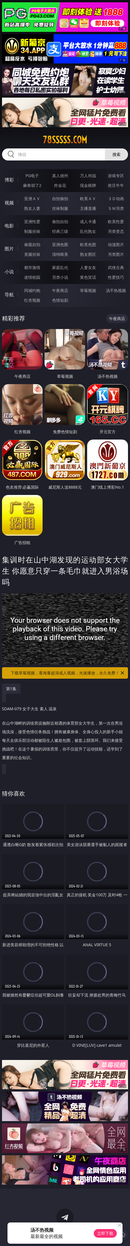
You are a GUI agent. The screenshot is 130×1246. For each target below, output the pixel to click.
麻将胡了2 (32, 185)
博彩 (9, 180)
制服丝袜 (32, 231)
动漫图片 (116, 244)
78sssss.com (65, 140)
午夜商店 (60, 290)
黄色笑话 (88, 277)
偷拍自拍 (60, 221)
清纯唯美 (60, 254)
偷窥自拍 (32, 244)
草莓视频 (88, 290)
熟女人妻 (32, 208)
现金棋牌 (88, 185)
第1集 (11, 688)
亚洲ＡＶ (32, 198)
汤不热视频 (116, 290)
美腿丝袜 (32, 254)
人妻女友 (88, 267)
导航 (9, 294)
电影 (9, 225)
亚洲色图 (60, 244)
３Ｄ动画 (116, 198)
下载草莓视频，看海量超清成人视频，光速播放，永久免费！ (68, 673)
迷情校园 (32, 277)
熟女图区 (88, 254)
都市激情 (32, 267)
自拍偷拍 (60, 198)
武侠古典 (116, 267)
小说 (9, 271)
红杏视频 (32, 300)
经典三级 (60, 231)
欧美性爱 (116, 221)
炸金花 (60, 185)
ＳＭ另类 (116, 208)
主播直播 (88, 208)
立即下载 (105, 1233)
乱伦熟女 (88, 231)
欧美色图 (88, 244)
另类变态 (116, 231)
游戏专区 (116, 175)
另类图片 (116, 254)
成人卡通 (88, 221)
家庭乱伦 (60, 267)
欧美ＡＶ (88, 198)
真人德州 (60, 175)
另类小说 (60, 277)
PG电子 (32, 175)
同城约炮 (32, 290)
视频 (9, 203)
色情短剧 (60, 300)
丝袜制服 (60, 208)
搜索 (116, 154)
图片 (9, 248)
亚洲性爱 (32, 221)
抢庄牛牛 (116, 185)
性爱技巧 (116, 277)
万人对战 (88, 175)
